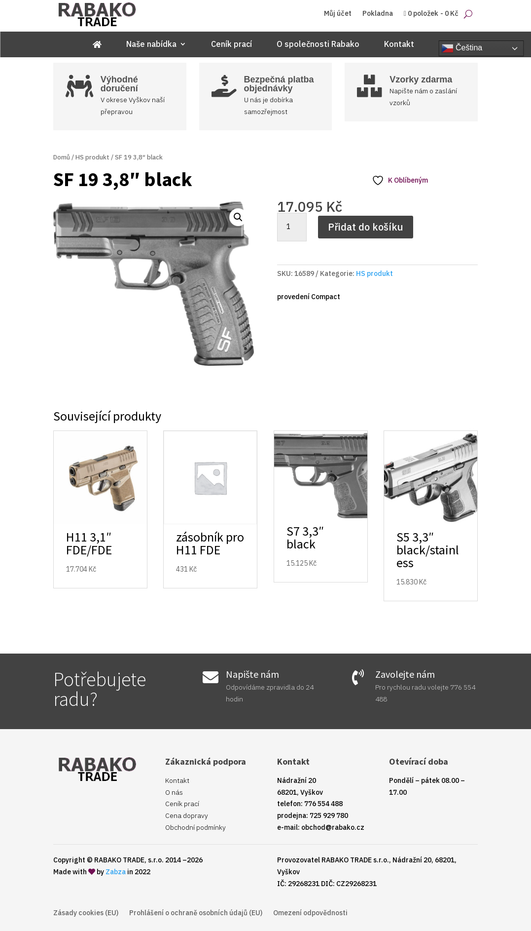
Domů (61, 157)
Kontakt (399, 44)
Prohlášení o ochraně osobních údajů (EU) (195, 913)
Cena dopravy (186, 815)
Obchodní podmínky (195, 827)
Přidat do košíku (365, 226)
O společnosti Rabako (318, 44)
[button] (238, 217)
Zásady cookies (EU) (85, 913)
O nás (174, 792)
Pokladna (377, 14)
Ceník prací (231, 44)
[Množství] (292, 227)
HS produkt (92, 157)
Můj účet (338, 14)
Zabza (116, 871)
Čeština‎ (462, 48)
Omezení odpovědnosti (310, 913)
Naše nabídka (151, 44)
